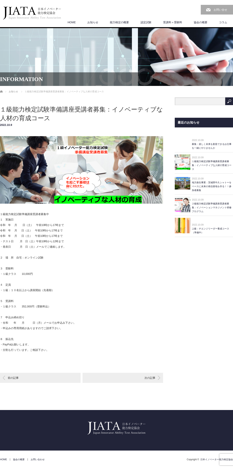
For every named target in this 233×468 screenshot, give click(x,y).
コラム (223, 22)
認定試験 (146, 22)
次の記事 (149, 377)
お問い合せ (220, 9)
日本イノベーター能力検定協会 (216, 459)
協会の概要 (200, 22)
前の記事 (13, 377)
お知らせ (92, 22)
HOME (72, 22)
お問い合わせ (38, 459)
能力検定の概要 (119, 22)
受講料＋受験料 (172, 22)
